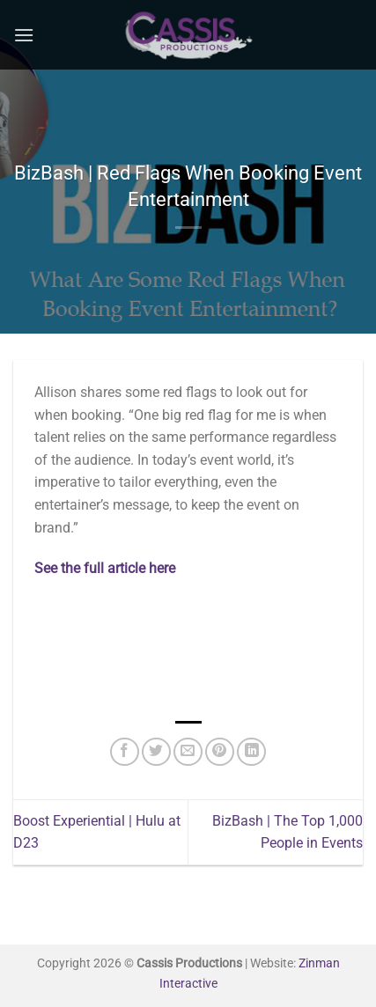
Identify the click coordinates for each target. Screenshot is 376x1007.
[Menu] (23, 34)
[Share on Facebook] (124, 752)
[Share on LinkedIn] (251, 752)
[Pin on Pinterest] (219, 752)
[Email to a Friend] (188, 752)
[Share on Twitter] (156, 752)
